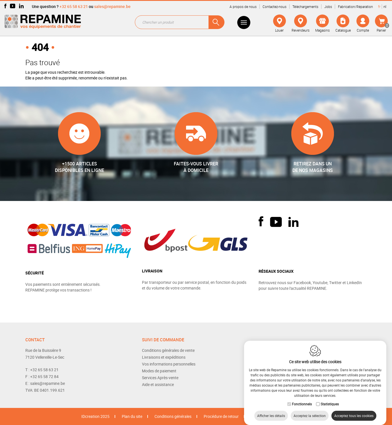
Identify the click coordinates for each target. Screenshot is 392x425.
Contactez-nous (274, 6)
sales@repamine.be (112, 6)
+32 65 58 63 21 (73, 6)
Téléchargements (305, 6)
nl (384, 6)
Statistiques (330, 398)
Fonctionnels (302, 398)
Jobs (328, 6)
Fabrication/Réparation (355, 6)
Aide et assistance (158, 384)
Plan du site (132, 416)
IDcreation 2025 (95, 416)
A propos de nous (243, 6)
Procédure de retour (221, 416)
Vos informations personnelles (168, 364)
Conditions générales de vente (168, 350)
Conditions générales (172, 416)
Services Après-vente (160, 377)
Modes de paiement (159, 370)
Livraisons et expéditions (163, 357)
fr (379, 6)
